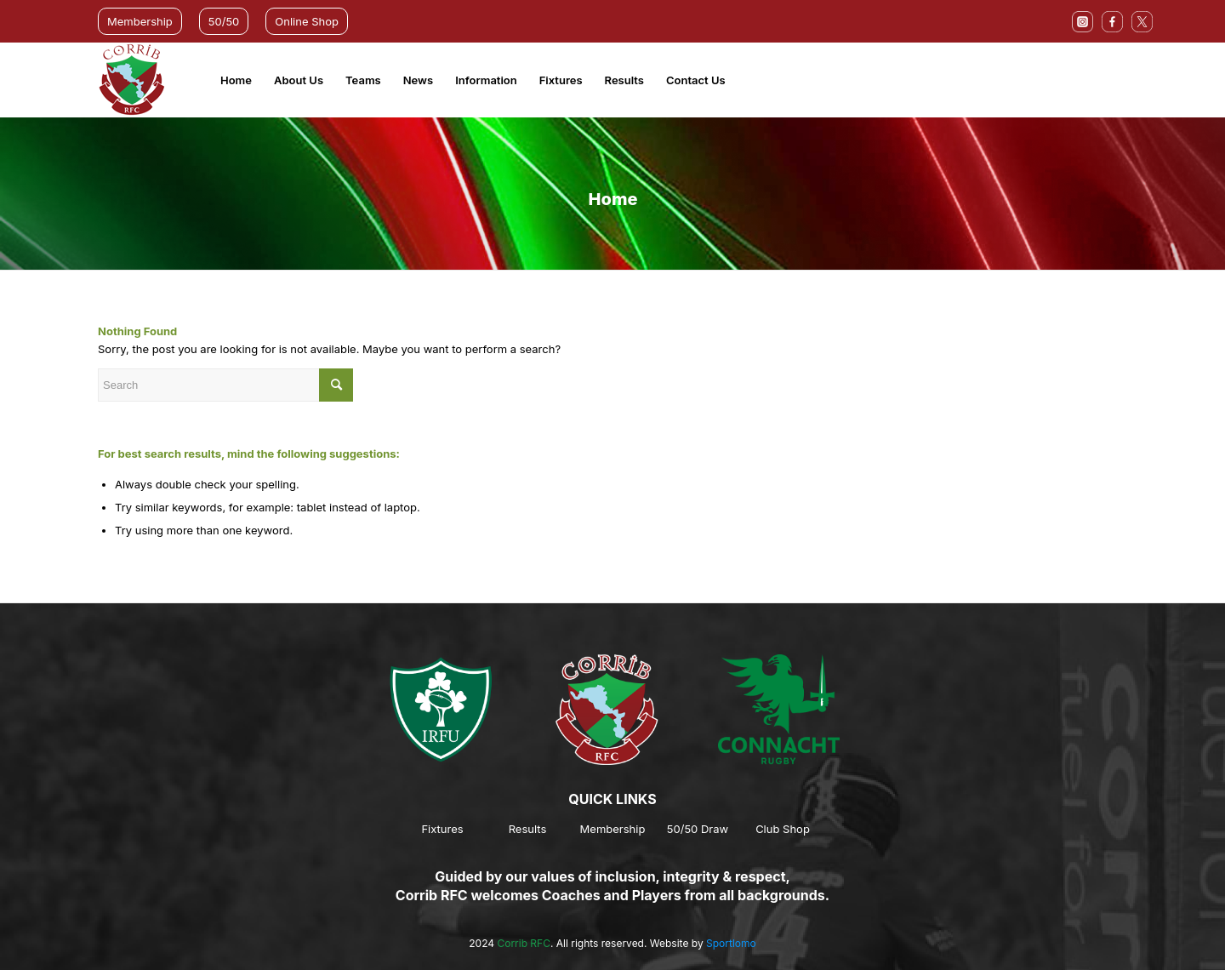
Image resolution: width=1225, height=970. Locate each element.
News (418, 80)
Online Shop (307, 21)
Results (624, 80)
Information (486, 80)
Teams (363, 80)
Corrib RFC (523, 943)
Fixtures (561, 80)
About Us (298, 80)
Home (236, 80)
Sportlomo (731, 943)
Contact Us (696, 80)
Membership (140, 21)
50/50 (224, 21)
